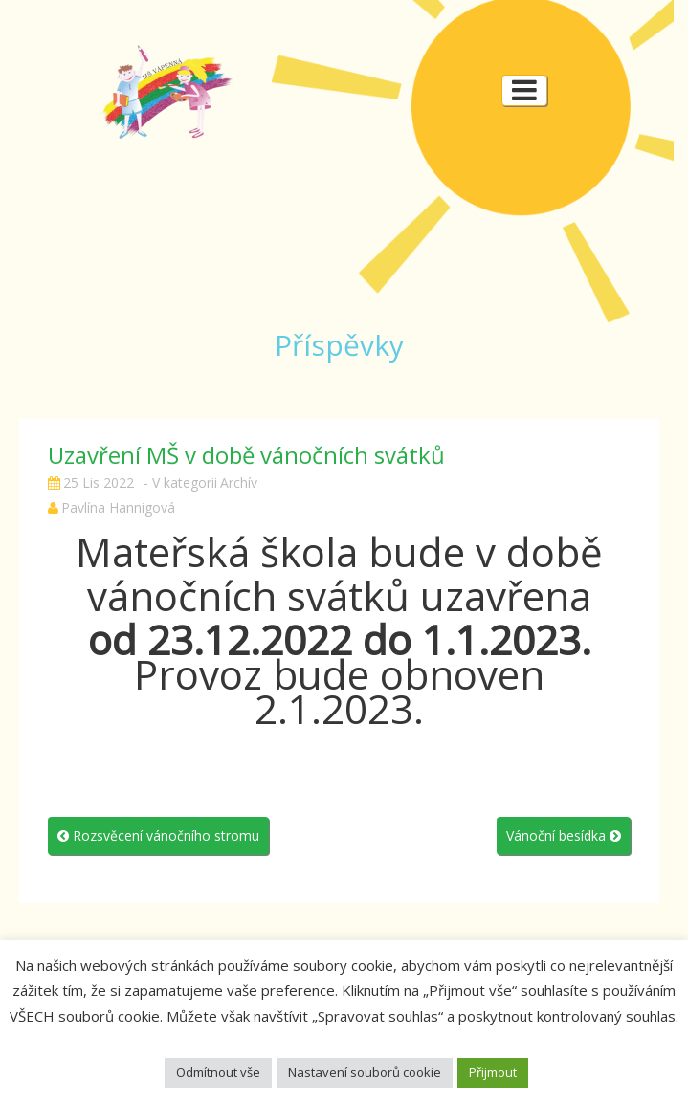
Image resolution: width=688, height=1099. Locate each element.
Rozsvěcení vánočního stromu (158, 835)
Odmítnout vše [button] (218, 1072)
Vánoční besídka (563, 835)
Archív (238, 482)
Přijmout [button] (493, 1072)
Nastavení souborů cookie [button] (364, 1072)
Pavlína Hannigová (118, 507)
